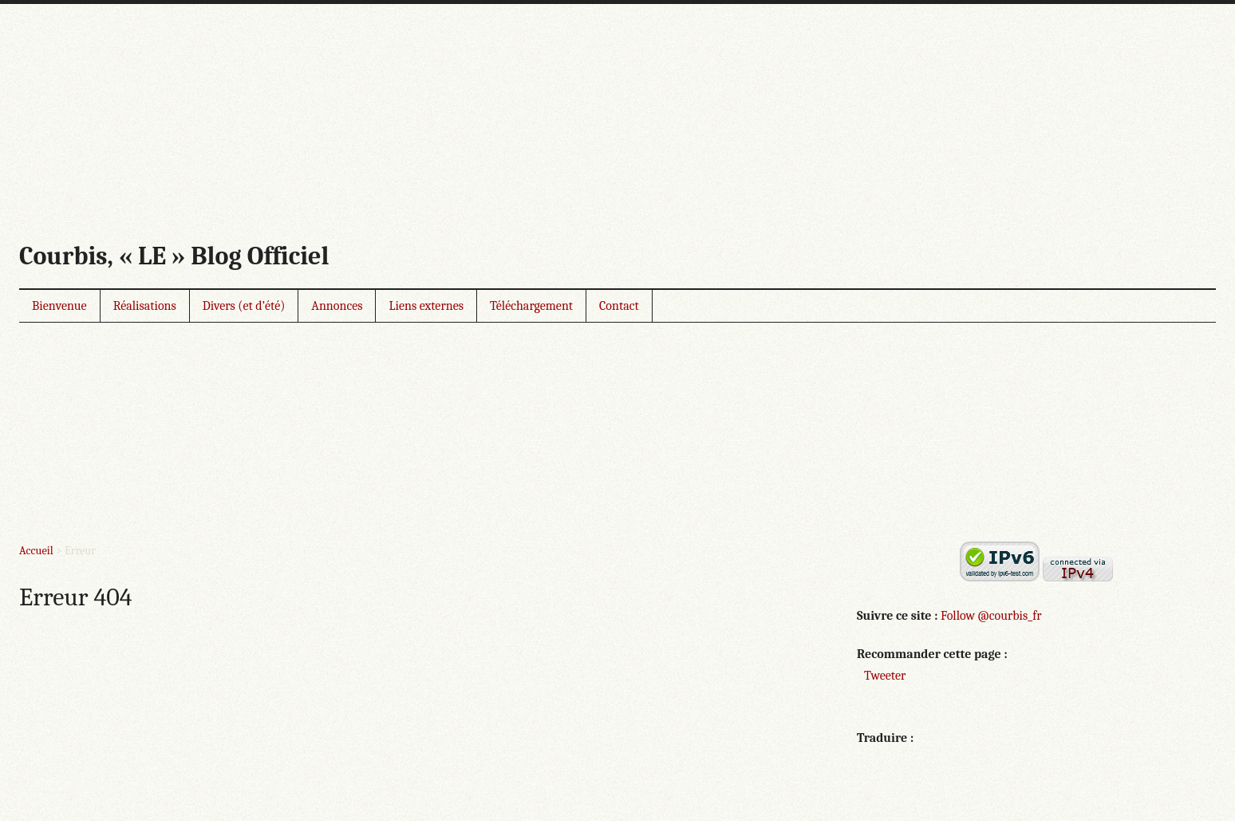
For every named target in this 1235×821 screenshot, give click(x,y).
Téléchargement (531, 306)
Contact (619, 306)
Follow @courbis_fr (991, 616)
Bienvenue (59, 306)
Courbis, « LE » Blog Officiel (174, 256)
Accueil (36, 550)
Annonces (336, 306)
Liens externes (426, 306)
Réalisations (144, 306)
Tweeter (885, 675)
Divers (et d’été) (244, 306)
